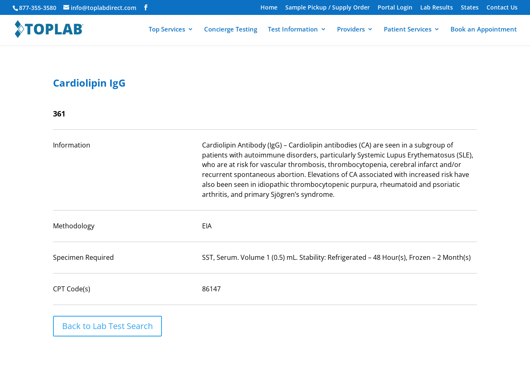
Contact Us (502, 8)
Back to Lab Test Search (107, 326)
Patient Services (407, 29)
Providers (351, 29)
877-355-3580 (37, 8)
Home (268, 8)
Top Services (167, 29)
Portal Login (395, 8)
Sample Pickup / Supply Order (327, 8)
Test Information (293, 29)
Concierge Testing (230, 29)
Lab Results (436, 8)
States (470, 8)
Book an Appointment (483, 29)
